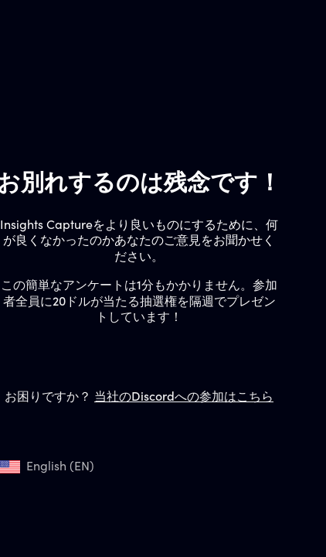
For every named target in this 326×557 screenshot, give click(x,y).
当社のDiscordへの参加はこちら (183, 397)
